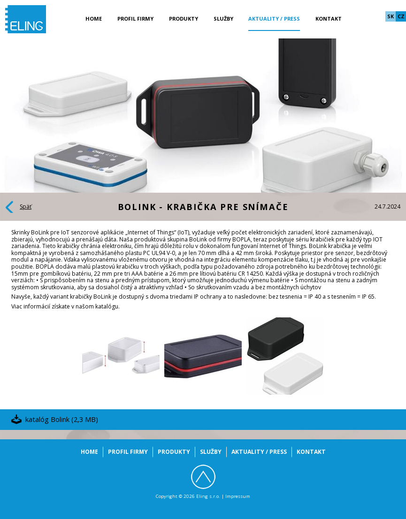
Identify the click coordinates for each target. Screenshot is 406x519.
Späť (25, 207)
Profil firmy (135, 18)
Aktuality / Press (274, 18)
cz (401, 16)
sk (390, 16)
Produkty (183, 18)
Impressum (237, 496)
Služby (223, 18)
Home (93, 18)
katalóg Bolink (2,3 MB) (61, 419)
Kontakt (328, 18)
